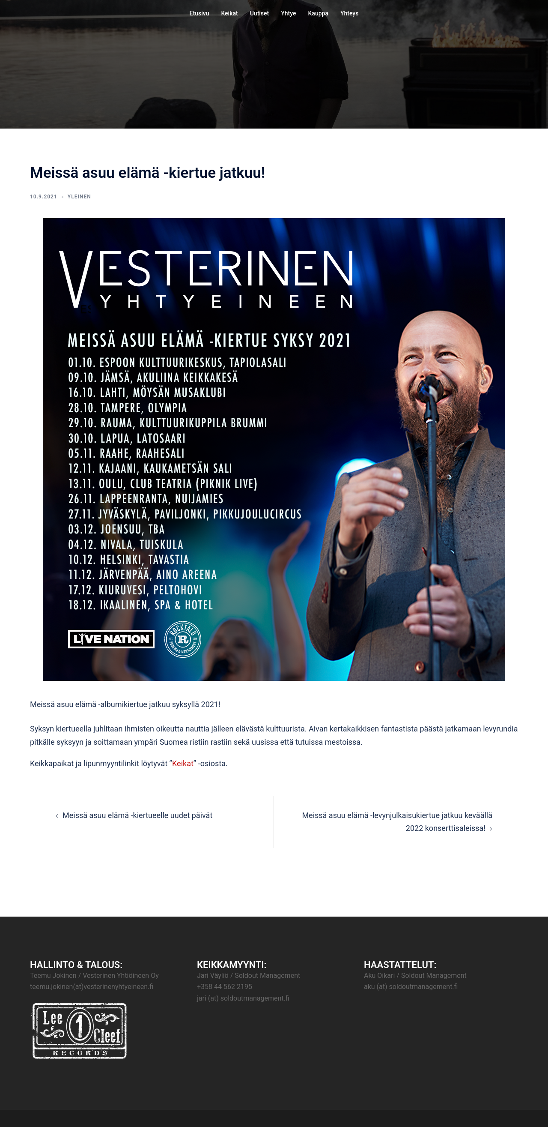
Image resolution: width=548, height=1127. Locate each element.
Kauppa (318, 13)
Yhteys (349, 13)
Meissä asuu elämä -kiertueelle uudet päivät (137, 815)
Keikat (229, 13)
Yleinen (79, 197)
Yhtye (288, 13)
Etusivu (199, 13)
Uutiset (259, 13)
